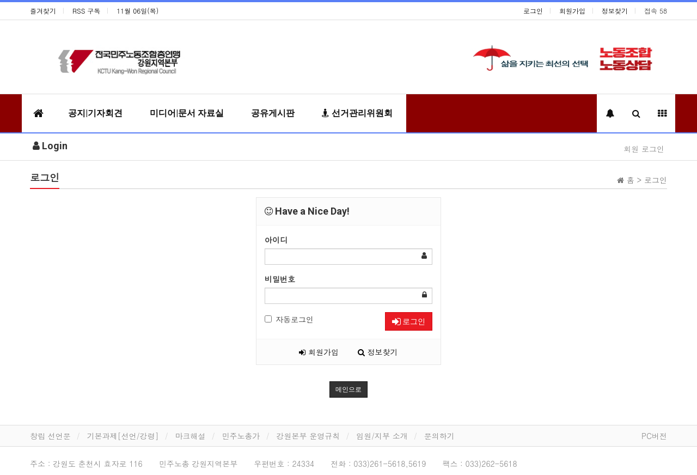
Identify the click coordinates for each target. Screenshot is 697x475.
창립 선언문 (50, 435)
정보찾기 (615, 10)
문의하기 (439, 435)
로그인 (533, 10)
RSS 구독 (86, 10)
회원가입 (572, 10)
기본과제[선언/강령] (123, 435)
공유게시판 (273, 113)
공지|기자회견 (95, 113)
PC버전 (654, 435)
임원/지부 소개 (382, 435)
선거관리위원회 (357, 113)
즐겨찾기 (43, 10)
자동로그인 (289, 319)
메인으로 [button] (348, 389)
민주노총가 (241, 435)
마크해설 (190, 435)
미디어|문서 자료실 (187, 113)
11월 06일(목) (137, 10)
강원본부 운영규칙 (308, 435)
